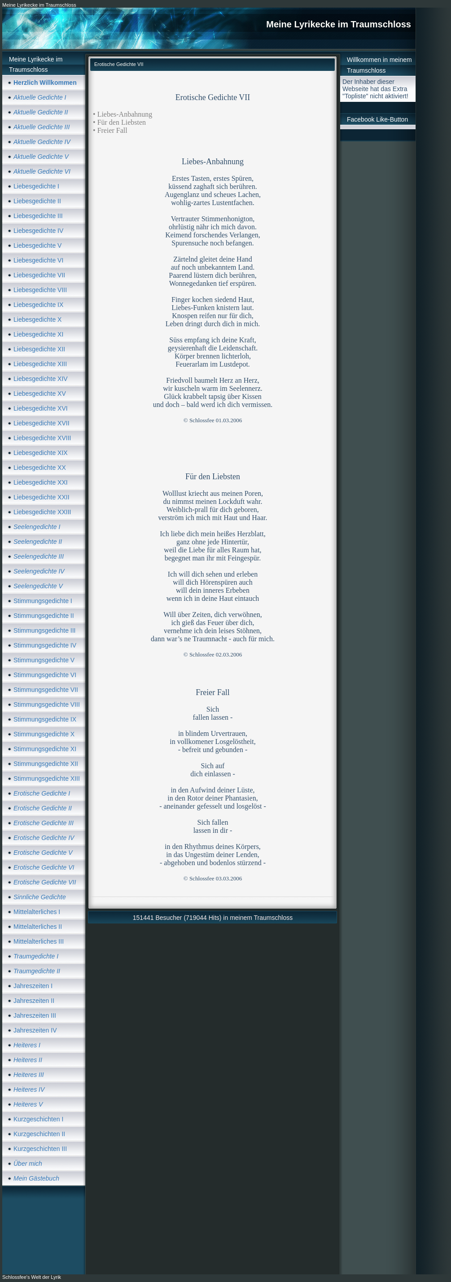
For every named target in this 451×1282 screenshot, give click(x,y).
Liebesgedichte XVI (40, 408)
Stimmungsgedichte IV (44, 645)
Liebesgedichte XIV (40, 378)
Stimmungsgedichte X (43, 734)
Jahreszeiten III (34, 1015)
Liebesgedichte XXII (41, 497)
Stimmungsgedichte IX (44, 719)
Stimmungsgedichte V (43, 660)
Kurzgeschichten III (40, 1148)
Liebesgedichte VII (39, 275)
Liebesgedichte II (37, 201)
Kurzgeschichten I (38, 1119)
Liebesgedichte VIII (40, 289)
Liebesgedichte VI (38, 260)
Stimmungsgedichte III (44, 630)
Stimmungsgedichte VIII (46, 704)
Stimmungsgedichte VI (44, 674)
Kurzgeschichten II (39, 1134)
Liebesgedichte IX (38, 304)
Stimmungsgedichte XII (45, 763)
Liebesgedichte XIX (40, 452)
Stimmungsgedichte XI (44, 749)
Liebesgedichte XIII (40, 364)
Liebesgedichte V (37, 245)
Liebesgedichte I (36, 186)
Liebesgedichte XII (39, 349)
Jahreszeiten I (33, 985)
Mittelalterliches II (37, 926)
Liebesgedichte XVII (41, 423)
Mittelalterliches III (38, 941)
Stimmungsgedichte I (42, 600)
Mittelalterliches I (36, 911)
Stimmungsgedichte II (43, 615)
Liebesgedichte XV (39, 393)
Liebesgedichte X (37, 319)
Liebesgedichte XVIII (42, 438)
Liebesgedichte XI (38, 334)
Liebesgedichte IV (38, 230)
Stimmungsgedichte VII (45, 689)
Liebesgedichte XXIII (42, 512)
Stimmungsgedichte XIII (46, 778)
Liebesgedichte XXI (40, 482)
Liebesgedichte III (38, 215)
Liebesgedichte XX (39, 467)
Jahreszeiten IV (35, 1030)
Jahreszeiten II (33, 1000)
